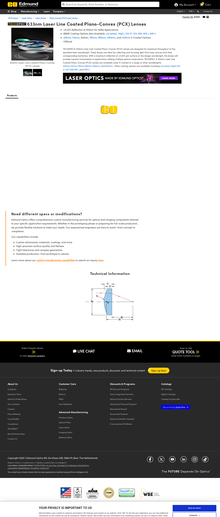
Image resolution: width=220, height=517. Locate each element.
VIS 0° (129, 33)
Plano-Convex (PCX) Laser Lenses (64, 18)
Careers (11, 409)
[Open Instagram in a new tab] (194, 460)
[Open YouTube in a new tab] (172, 460)
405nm (67, 37)
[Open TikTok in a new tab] (205, 460)
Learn (47, 11)
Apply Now (174, 407)
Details (41, 511)
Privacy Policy (14, 463)
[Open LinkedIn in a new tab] (183, 460)
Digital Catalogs (168, 394)
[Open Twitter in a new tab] (161, 460)
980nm (102, 37)
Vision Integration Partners (121, 394)
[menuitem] (15, 11)
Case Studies (13, 419)
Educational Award (118, 409)
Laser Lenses (40, 18)
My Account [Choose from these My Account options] (186, 5)
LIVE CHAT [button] (84, 351)
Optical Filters (65, 422)
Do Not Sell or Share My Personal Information (67, 465)
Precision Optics (66, 417)
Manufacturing (31, 11)
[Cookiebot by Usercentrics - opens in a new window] (19, 511)
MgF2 (173, 66)
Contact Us (207, 11)
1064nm (111, 37)
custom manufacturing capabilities (55, 260)
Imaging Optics (65, 432)
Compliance (13, 424)
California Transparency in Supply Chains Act (28, 468)
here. (101, 260)
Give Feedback (65, 404)
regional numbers (36, 355)
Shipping (63, 389)
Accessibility (61, 463)
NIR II (153, 33)
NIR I (145, 33)
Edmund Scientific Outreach (122, 419)
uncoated (111, 33)
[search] (110, 4)
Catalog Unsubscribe (170, 399)
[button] (200, 11)
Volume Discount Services (121, 399)
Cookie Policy (28, 463)
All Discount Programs (119, 389)
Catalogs (166, 389)
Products (12, 95)
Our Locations (14, 404)
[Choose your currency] (192, 11)
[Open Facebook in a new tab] (150, 460)
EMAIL (134, 350)
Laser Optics (27, 18)
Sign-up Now (158, 370)
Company (60, 11)
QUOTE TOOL (183, 351)
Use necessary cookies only (194, 508)
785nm (93, 37)
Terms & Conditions (45, 463)
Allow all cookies (194, 493)
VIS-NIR (137, 33)
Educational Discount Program (123, 404)
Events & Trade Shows (17, 399)
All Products (13, 18)
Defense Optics (65, 437)
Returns (62, 394)
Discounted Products (119, 414)
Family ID (188, 16)
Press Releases (14, 414)
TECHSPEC (13, 428)
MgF (121, 33)
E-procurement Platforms (121, 424)
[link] (206, 2)
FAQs (61, 399)
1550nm (126, 37)
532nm (76, 37)
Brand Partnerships (16, 433)
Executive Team (14, 394)
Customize (194, 501)
